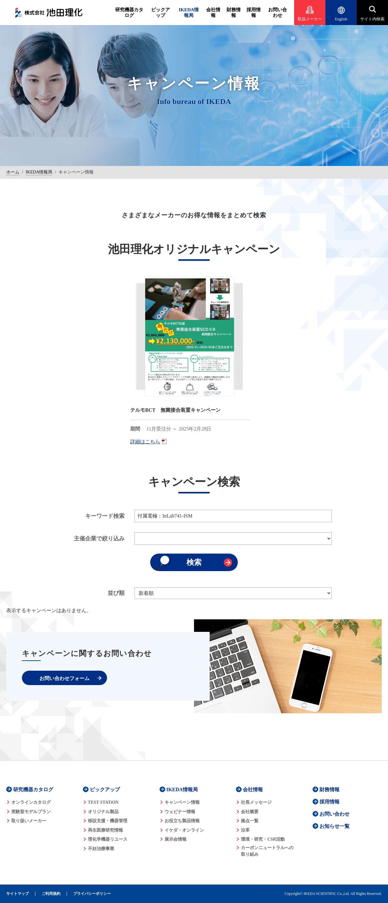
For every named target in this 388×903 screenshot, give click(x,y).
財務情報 (234, 12)
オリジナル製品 (103, 811)
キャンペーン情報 (182, 802)
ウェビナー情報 (180, 811)
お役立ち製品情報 (182, 820)
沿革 (245, 830)
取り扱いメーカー (28, 820)
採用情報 (254, 12)
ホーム (12, 172)
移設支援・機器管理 (107, 820)
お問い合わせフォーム (64, 678)
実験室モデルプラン (31, 811)
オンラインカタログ (31, 802)
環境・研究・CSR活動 (263, 839)
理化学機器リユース (107, 839)
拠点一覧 (249, 820)
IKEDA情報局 (189, 12)
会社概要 (249, 811)
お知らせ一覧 (334, 826)
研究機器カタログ (129, 12)
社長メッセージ (256, 802)
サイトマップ (17, 894)
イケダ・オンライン (184, 830)
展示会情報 (175, 839)
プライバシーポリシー (92, 894)
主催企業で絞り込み (99, 538)
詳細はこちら (145, 441)
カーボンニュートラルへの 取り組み (267, 851)
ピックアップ (160, 12)
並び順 (116, 593)
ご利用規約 (51, 894)
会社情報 (213, 12)
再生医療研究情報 (105, 830)
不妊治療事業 (101, 848)
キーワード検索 (105, 516)
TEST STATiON (103, 802)
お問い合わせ (277, 12)
